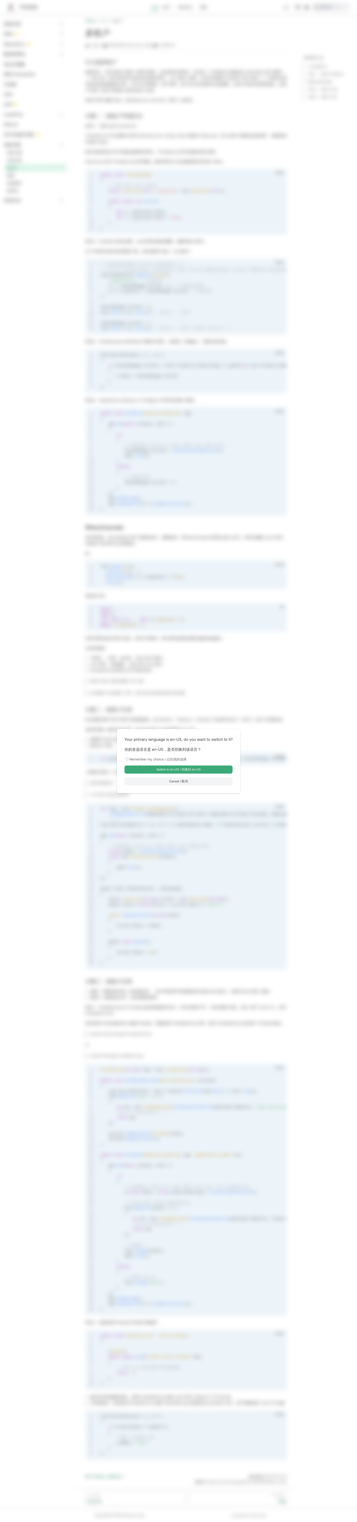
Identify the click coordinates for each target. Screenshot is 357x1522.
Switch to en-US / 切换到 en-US (178, 769)
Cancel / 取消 (178, 781)
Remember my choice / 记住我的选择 (158, 759)
